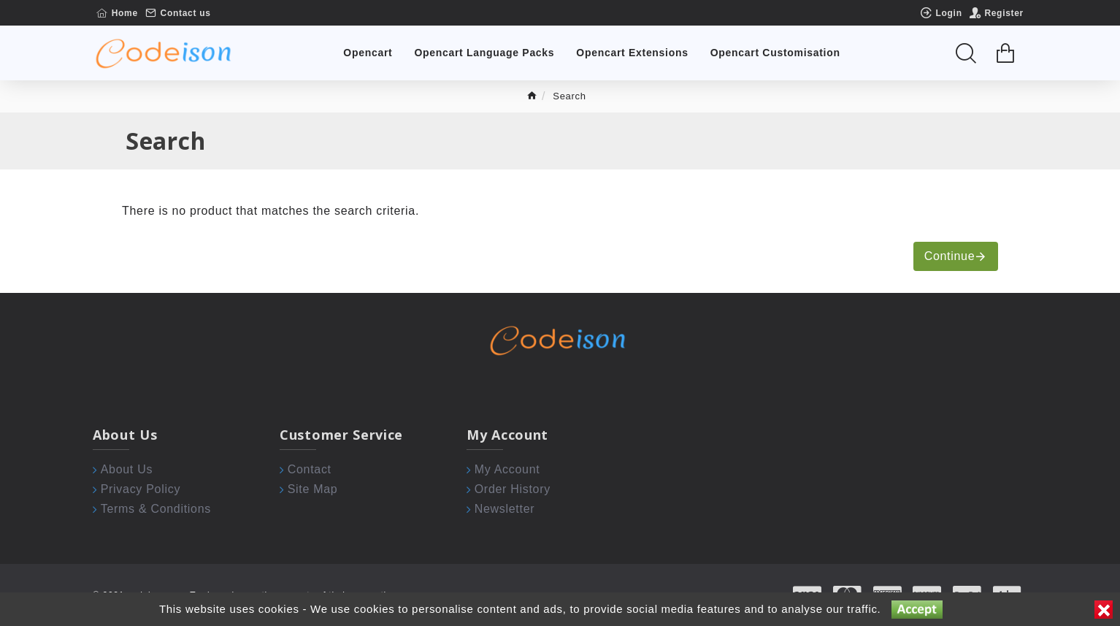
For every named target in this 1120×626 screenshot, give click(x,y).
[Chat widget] (560, 313)
